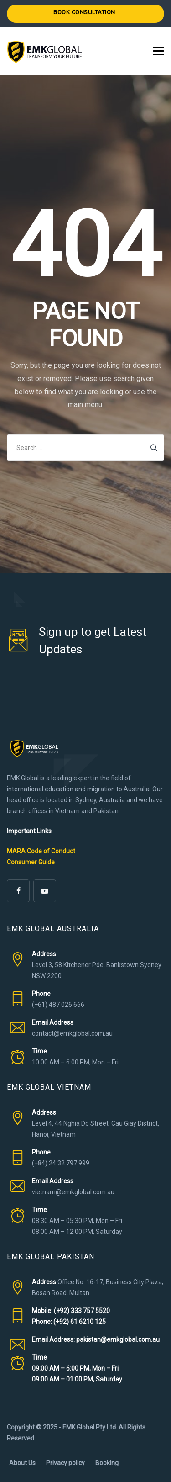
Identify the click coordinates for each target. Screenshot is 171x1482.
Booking (107, 1462)
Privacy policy (65, 1462)
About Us (22, 1462)
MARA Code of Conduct (41, 851)
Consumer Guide (31, 862)
